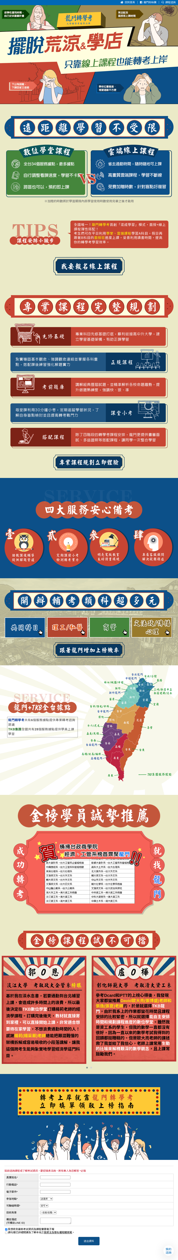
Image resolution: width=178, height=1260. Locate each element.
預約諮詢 (169, 1251)
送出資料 (89, 1242)
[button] (87, 1067)
